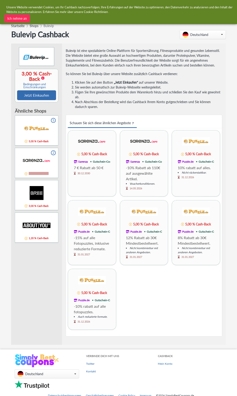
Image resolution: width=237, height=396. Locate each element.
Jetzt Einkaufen (36, 95)
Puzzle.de (187, 161)
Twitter (90, 363)
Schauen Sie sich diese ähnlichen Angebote (102, 123)
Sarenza (83, 161)
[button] (203, 34)
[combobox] (74, 18)
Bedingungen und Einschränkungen (34, 86)
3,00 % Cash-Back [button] (34, 80)
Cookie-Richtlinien (96, 11)
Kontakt (91, 371)
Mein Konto (165, 363)
